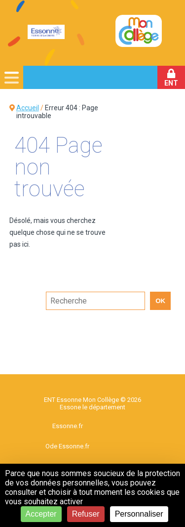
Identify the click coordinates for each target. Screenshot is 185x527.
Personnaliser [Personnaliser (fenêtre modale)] (139, 514)
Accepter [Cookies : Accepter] (41, 514)
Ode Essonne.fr (67, 446)
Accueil (27, 108)
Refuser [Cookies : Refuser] (86, 514)
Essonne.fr (67, 426)
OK (160, 301)
